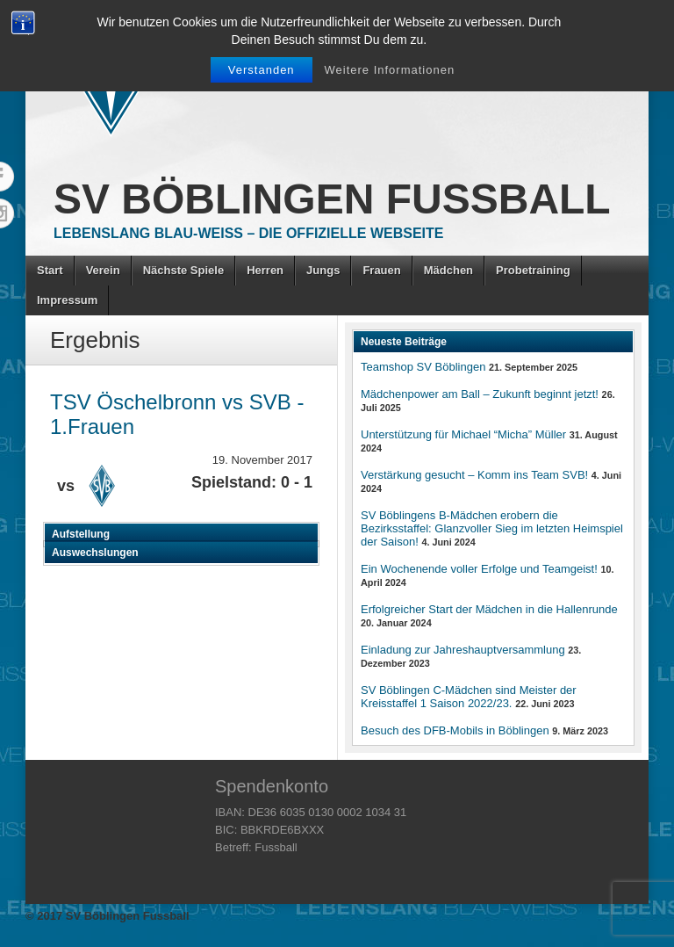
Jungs (323, 270)
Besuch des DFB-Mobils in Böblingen (455, 730)
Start (50, 270)
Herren (265, 270)
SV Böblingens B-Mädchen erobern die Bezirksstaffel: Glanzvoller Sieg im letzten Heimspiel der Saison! (492, 528)
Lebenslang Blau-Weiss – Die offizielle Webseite (248, 233)
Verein (103, 270)
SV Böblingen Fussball (332, 199)
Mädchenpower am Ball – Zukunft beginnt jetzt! (480, 394)
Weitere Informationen (390, 69)
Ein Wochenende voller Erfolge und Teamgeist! (479, 568)
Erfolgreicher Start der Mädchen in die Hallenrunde (489, 609)
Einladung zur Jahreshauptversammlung (463, 649)
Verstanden (261, 69)
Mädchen (448, 270)
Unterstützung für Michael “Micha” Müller (463, 434)
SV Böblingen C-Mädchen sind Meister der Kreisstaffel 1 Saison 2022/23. (469, 696)
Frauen (381, 270)
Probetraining (533, 270)
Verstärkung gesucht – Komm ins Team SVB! (474, 474)
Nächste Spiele (184, 270)
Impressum (67, 300)
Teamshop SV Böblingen (423, 366)
